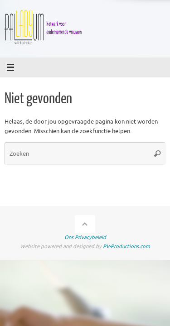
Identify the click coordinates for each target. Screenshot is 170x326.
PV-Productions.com (126, 246)
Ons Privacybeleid (85, 237)
